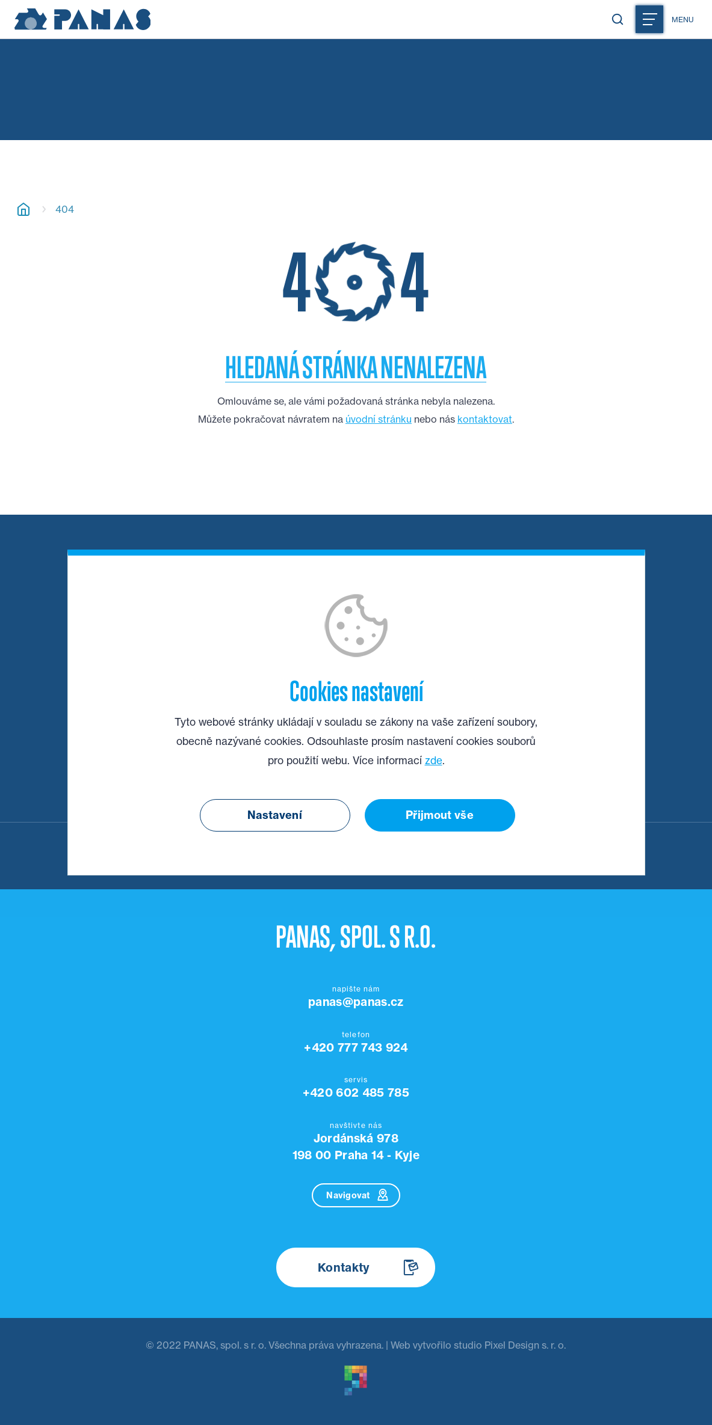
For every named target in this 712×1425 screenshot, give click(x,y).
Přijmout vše (440, 815)
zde (433, 760)
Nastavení (274, 815)
